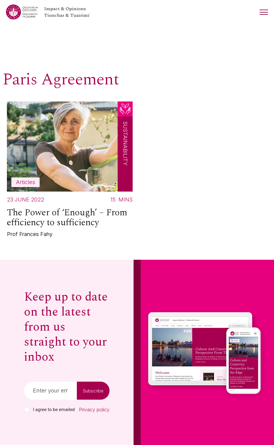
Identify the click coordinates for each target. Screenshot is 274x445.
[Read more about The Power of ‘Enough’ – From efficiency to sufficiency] (70, 171)
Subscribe (93, 391)
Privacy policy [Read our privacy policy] (94, 410)
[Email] (50, 391)
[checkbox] (26, 409)
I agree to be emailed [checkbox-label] (54, 409)
